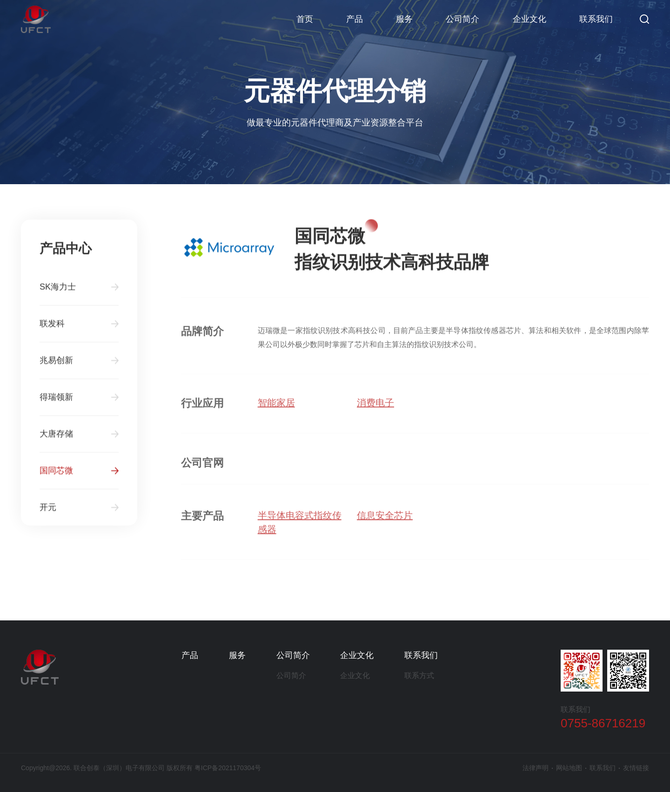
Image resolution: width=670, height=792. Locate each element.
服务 (404, 19)
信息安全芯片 (385, 520)
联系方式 (419, 675)
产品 (354, 19)
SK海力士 (58, 291)
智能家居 (276, 406)
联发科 (52, 328)
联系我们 (596, 19)
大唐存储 (56, 438)
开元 (48, 511)
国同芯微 (56, 474)
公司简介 (462, 19)
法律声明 (536, 768)
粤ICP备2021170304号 (227, 768)
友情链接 (636, 768)
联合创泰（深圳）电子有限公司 (36, 19)
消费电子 (375, 406)
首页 (304, 19)
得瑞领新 (56, 401)
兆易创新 (56, 364)
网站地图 (569, 768)
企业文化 (529, 19)
